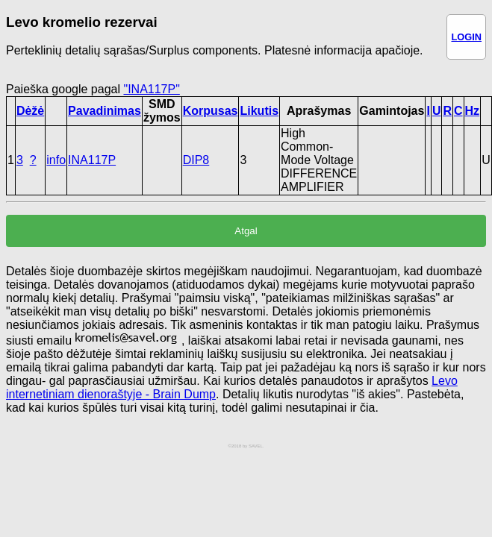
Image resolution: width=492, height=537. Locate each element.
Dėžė (30, 110)
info (56, 160)
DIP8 (196, 160)
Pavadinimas (104, 110)
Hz (472, 110)
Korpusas (210, 110)
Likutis (259, 110)
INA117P (92, 160)
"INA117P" (151, 89)
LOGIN (466, 37)
